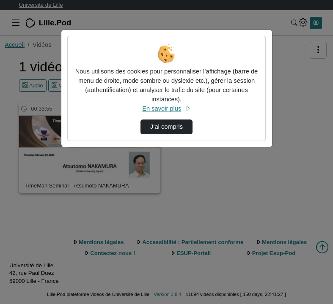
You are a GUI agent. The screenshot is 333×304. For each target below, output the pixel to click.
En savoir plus (166, 108)
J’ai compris (166, 126)
